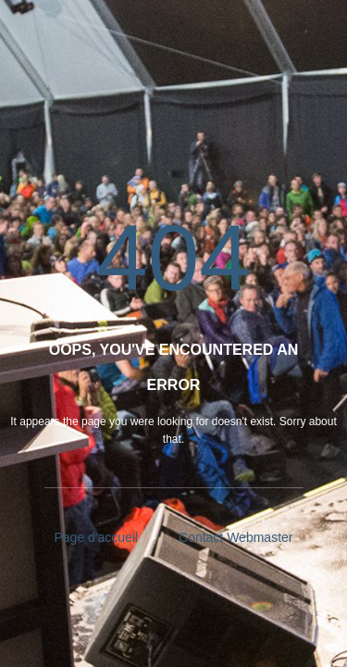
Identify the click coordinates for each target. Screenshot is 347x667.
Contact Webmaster (235, 537)
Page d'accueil (97, 537)
